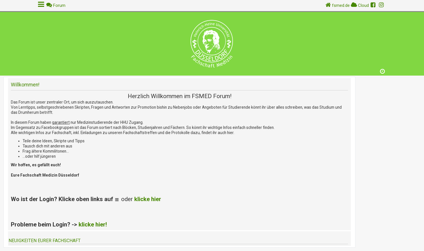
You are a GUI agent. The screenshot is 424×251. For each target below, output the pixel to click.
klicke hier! (93, 224)
